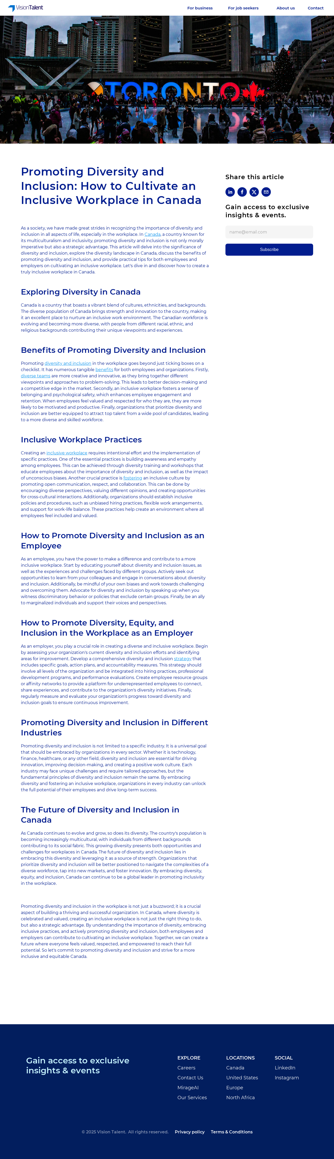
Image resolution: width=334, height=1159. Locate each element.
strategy (183, 658)
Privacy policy (190, 1131)
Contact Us (190, 1078)
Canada (152, 234)
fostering (132, 478)
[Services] (203, 8)
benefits (104, 369)
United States (242, 1078)
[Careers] (285, 8)
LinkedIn (285, 1068)
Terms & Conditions (232, 1131)
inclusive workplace (66, 452)
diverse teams (35, 375)
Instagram (287, 1078)
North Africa (240, 1098)
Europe (234, 1088)
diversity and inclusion (68, 363)
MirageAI (188, 1088)
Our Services (192, 1098)
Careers (186, 1068)
